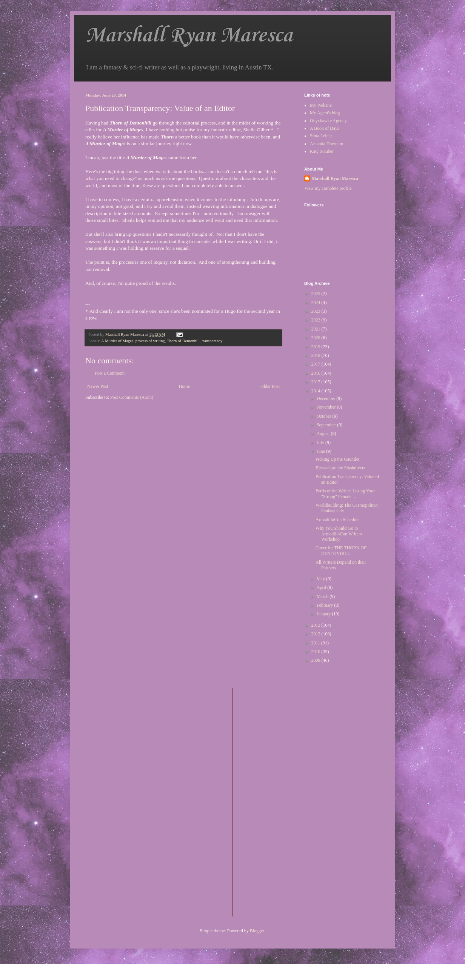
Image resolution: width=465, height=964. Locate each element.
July (321, 442)
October (325, 416)
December (326, 398)
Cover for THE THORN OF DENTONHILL (341, 550)
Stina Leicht (321, 135)
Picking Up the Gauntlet (337, 459)
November (327, 407)
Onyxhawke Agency (328, 120)
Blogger (257, 930)
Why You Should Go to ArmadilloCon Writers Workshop (339, 534)
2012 (316, 634)
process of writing (150, 340)
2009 (316, 660)
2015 (316, 381)
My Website (321, 105)
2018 (316, 355)
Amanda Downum (326, 143)
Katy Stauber (322, 151)
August (324, 433)
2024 (316, 302)
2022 (316, 320)
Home (184, 386)
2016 (316, 373)
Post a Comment (110, 373)
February (325, 605)
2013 (316, 625)
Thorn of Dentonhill (183, 340)
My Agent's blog (325, 112)
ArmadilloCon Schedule (337, 519)
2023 (316, 311)
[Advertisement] (269, 801)
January (324, 614)
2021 (316, 329)
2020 (316, 337)
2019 (316, 346)
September (327, 424)
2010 (316, 651)
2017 (316, 364)
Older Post (270, 386)
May (321, 578)
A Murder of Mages (117, 340)
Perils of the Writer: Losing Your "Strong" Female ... (345, 493)
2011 (316, 643)
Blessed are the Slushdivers (340, 467)
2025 (316, 293)
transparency (212, 340)
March (323, 596)
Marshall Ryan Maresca (189, 35)
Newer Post (97, 386)
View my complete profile (328, 188)
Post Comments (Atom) (131, 397)
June (321, 451)
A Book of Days (324, 128)
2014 (316, 391)
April (322, 587)
